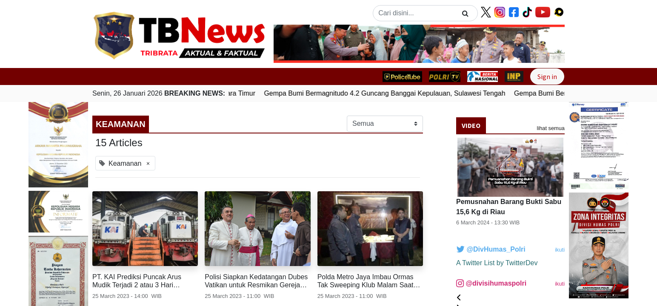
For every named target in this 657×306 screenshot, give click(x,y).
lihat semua (551, 128)
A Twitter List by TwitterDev (496, 262)
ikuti (560, 249)
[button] (295, 44)
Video (471, 125)
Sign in (547, 76)
